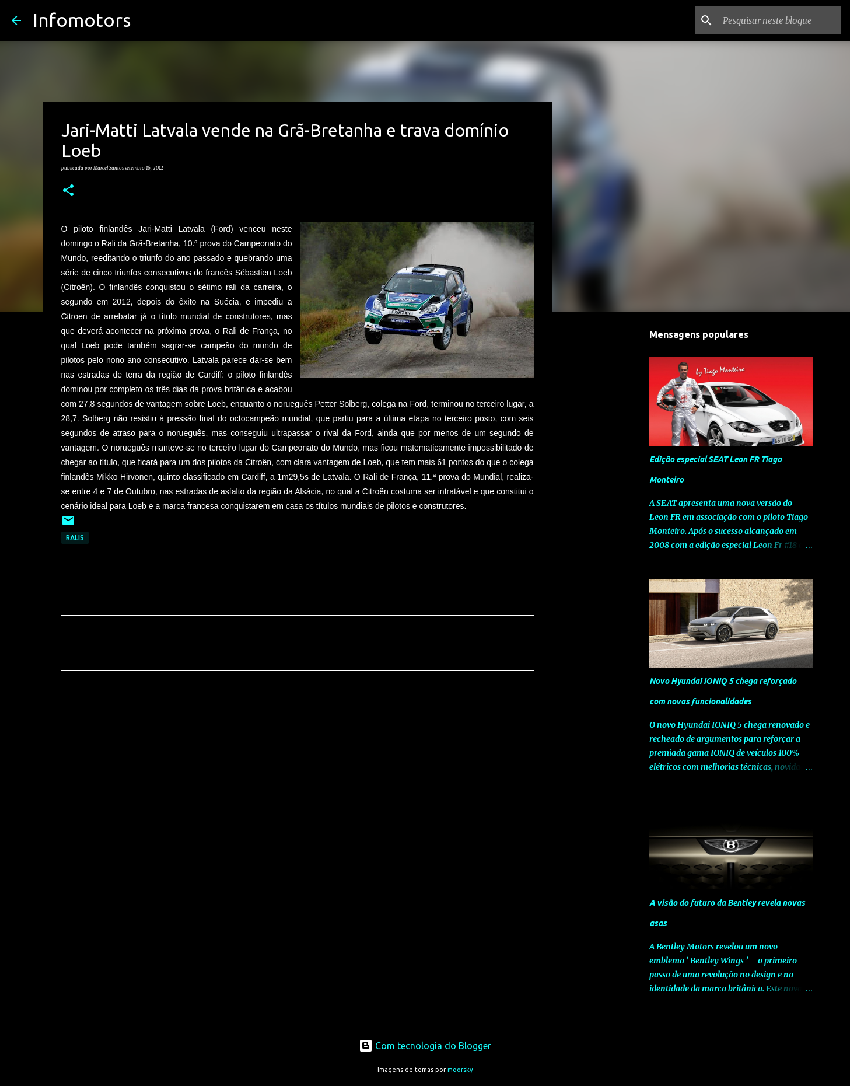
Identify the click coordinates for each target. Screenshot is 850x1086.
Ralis (75, 538)
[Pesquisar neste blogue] (779, 20)
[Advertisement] (297, 788)
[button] (68, 190)
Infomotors (82, 19)
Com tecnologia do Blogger (425, 1045)
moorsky (460, 1069)
